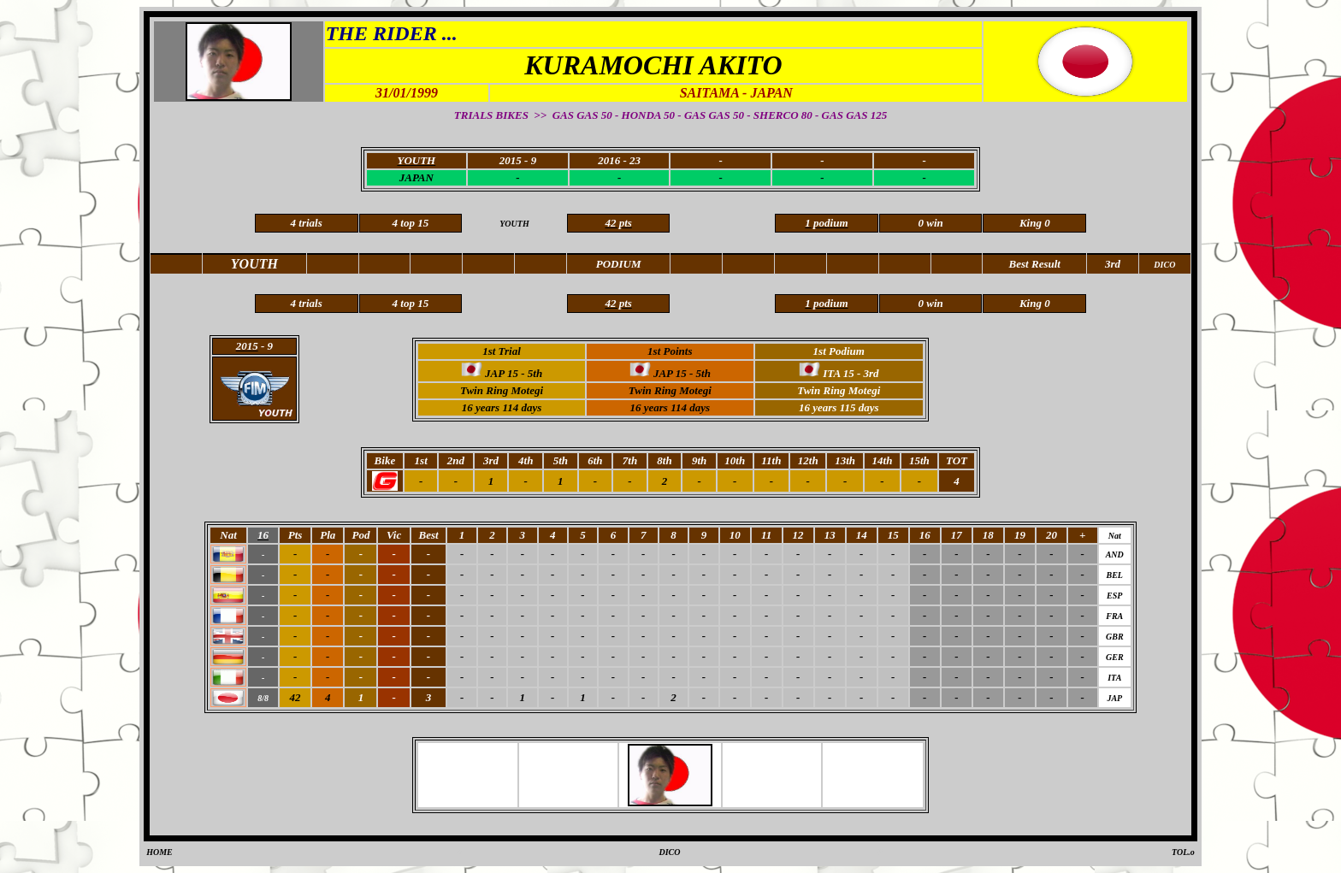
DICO (669, 852)
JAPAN (416, 177)
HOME (159, 852)
